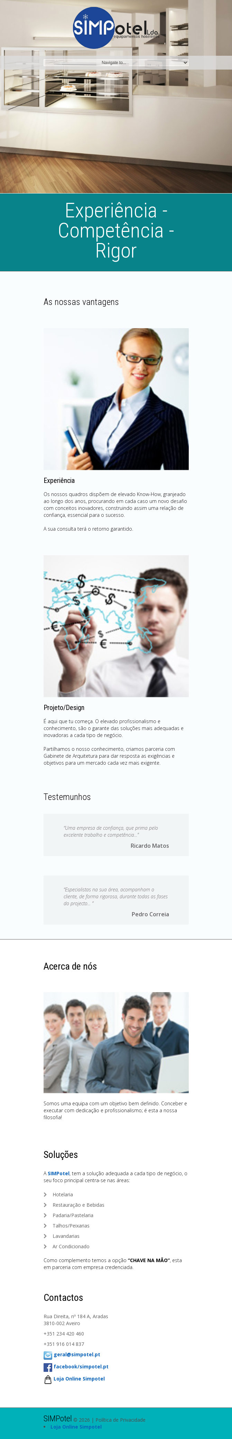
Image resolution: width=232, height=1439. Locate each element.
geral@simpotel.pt (77, 1354)
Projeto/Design (64, 707)
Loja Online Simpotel (79, 1378)
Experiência (59, 480)
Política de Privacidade (120, 1419)
